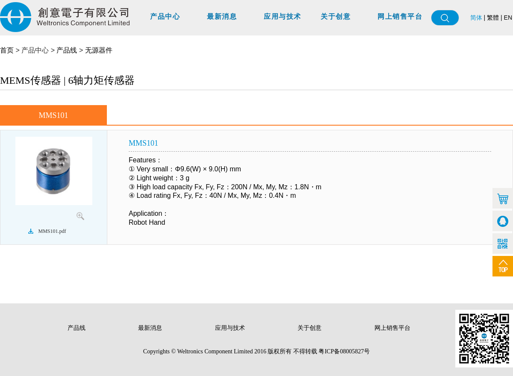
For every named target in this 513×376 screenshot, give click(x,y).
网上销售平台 (399, 16)
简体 (476, 18)
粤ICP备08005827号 (344, 351)
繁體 (493, 17)
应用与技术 (282, 16)
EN (508, 17)
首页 (7, 50)
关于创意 (336, 16)
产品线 (66, 50)
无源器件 (98, 50)
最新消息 (222, 16)
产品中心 (165, 16)
